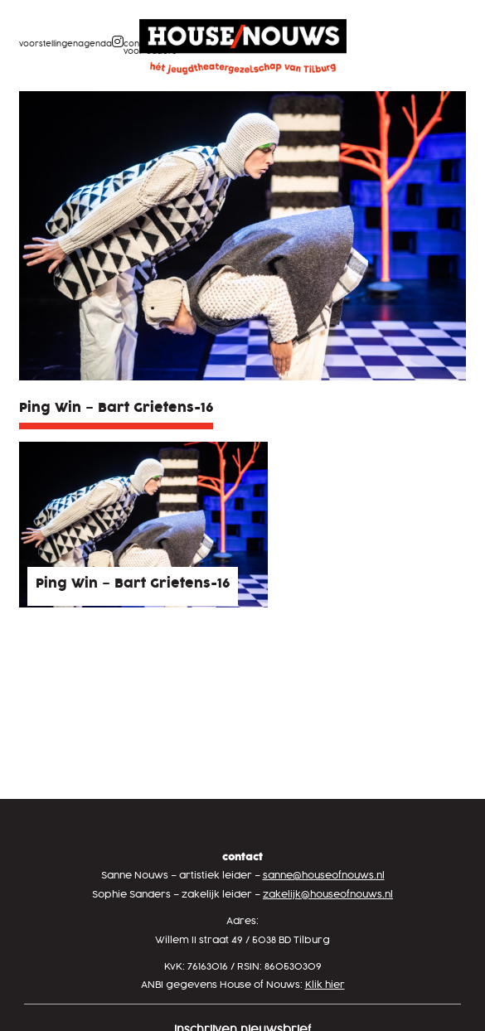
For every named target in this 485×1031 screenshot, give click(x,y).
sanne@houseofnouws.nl (324, 875)
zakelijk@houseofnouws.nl (328, 894)
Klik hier (325, 985)
